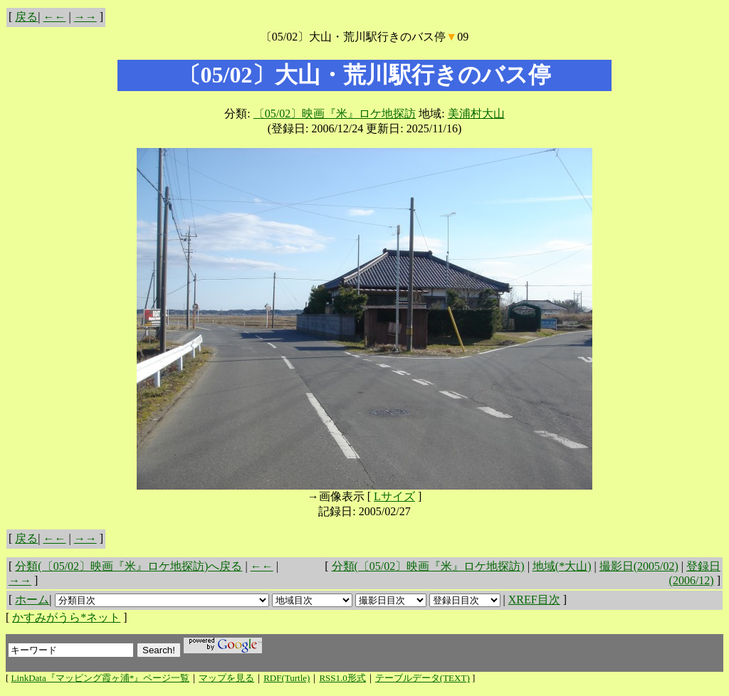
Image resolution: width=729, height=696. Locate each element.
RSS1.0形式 (342, 678)
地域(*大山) (562, 566)
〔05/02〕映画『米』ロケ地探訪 (334, 113)
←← (54, 17)
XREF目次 (534, 600)
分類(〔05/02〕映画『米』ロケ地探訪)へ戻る (128, 566)
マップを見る (226, 678)
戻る (26, 17)
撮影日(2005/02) (638, 566)
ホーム (32, 600)
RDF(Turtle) (286, 678)
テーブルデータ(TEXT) (422, 678)
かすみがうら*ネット (66, 617)
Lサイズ (394, 496)
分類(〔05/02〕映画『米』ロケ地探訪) (428, 566)
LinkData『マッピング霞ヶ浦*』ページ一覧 (100, 678)
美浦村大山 (476, 113)
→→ (85, 17)
